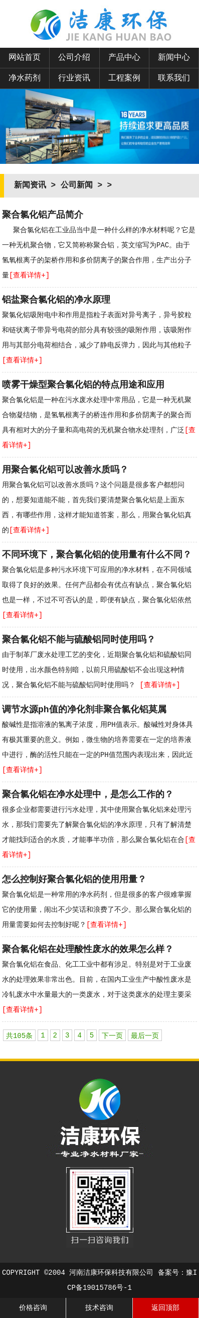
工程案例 (124, 78)
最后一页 (145, 1036)
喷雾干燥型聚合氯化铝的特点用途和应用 (83, 385)
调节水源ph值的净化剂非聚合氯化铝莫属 (84, 710)
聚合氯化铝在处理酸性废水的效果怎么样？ (87, 950)
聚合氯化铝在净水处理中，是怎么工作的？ (87, 795)
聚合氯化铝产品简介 (42, 215)
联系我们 (174, 78)
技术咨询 (99, 1308)
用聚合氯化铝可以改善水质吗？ (65, 470)
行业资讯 (74, 78)
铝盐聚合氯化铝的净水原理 (56, 300)
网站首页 (25, 57)
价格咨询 (33, 1308)
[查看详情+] (29, 275)
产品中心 (124, 57)
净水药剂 (25, 78)
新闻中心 (174, 57)
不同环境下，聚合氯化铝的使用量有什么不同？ (96, 555)
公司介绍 (74, 57)
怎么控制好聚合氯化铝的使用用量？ (74, 880)
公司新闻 (77, 185)
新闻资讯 (30, 185)
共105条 (19, 1036)
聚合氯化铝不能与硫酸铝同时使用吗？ (78, 640)
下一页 (112, 1036)
